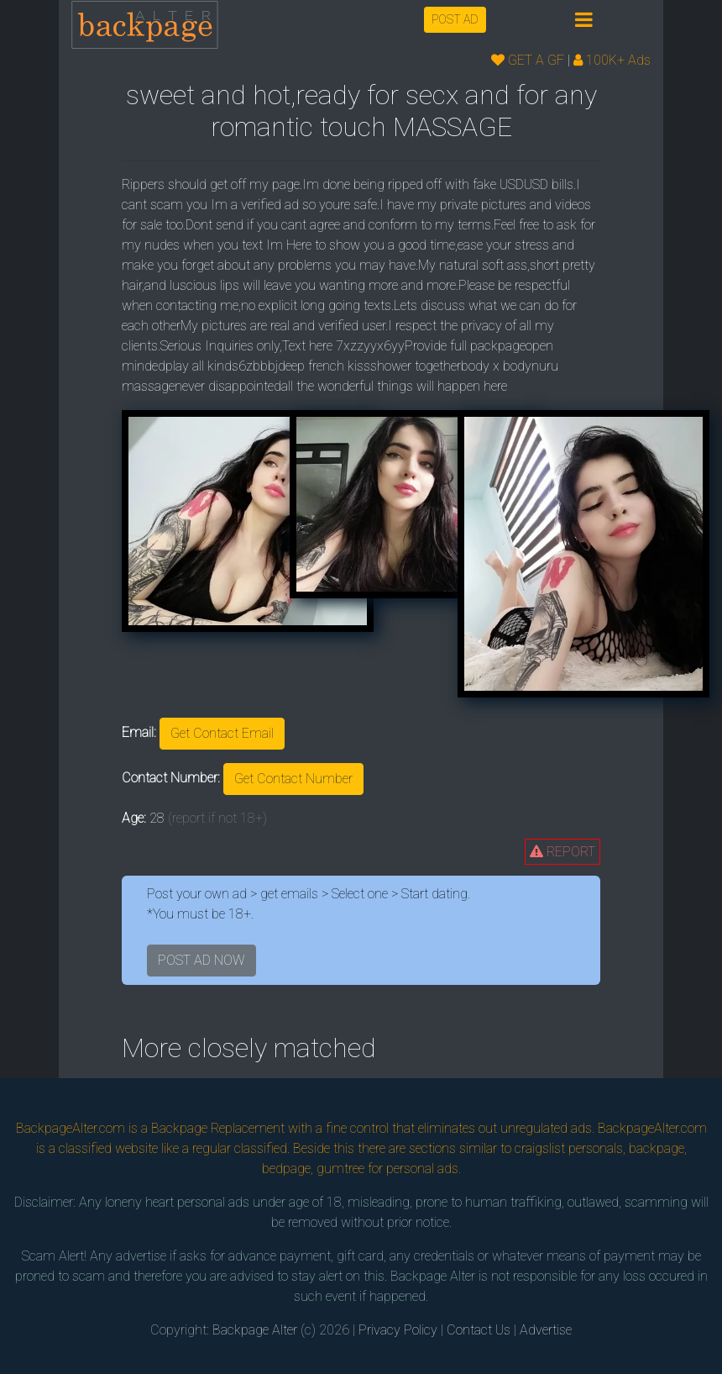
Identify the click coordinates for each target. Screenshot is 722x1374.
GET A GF (527, 60)
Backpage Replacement (218, 1128)
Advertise (546, 1330)
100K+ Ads (612, 60)
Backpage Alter (254, 1330)
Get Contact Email (222, 733)
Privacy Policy (397, 1330)
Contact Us (478, 1330)
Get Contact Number (293, 779)
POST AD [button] (455, 19)
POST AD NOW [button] (201, 960)
